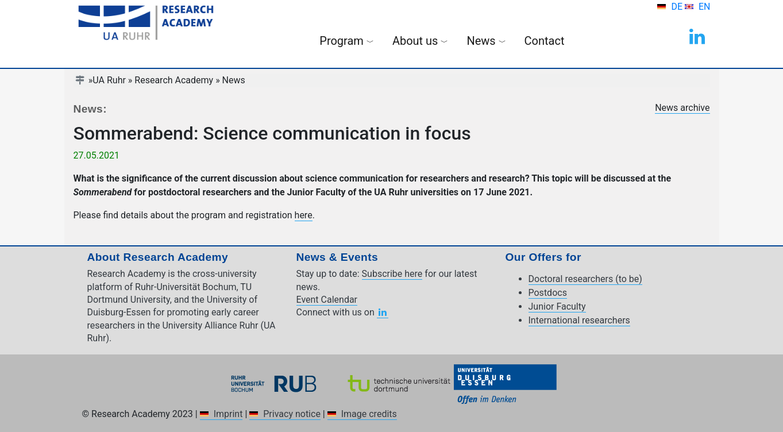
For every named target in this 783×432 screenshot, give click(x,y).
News (233, 80)
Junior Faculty (557, 306)
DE (678, 6)
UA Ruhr (109, 80)
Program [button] (346, 41)
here (304, 215)
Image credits (369, 413)
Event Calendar (327, 299)
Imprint (228, 413)
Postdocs (548, 292)
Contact (544, 41)
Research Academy (173, 80)
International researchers (579, 320)
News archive (682, 107)
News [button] (486, 41)
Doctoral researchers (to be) (585, 278)
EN (705, 6)
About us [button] (420, 41)
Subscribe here (392, 273)
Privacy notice (292, 413)
